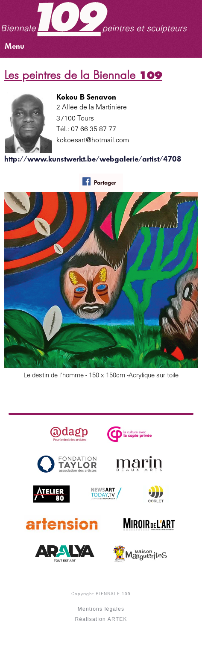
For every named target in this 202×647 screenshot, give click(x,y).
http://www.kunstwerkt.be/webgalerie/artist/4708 (93, 159)
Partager (99, 181)
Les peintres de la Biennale (83, 75)
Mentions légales (101, 609)
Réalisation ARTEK (101, 619)
